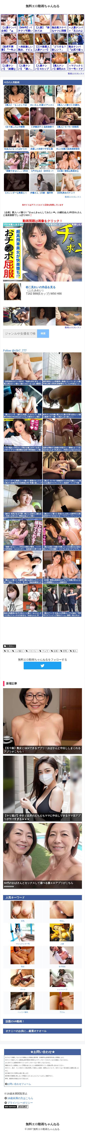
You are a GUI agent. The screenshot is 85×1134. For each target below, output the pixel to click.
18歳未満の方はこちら (20, 1098)
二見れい (9, 646)
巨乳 (63, 651)
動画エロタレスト (76, 73)
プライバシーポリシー (20, 1102)
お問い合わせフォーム (19, 1084)
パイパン (31, 651)
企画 (54, 651)
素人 (73, 651)
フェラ (44, 651)
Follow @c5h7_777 (14, 350)
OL (6, 651)
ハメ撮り (17, 651)
